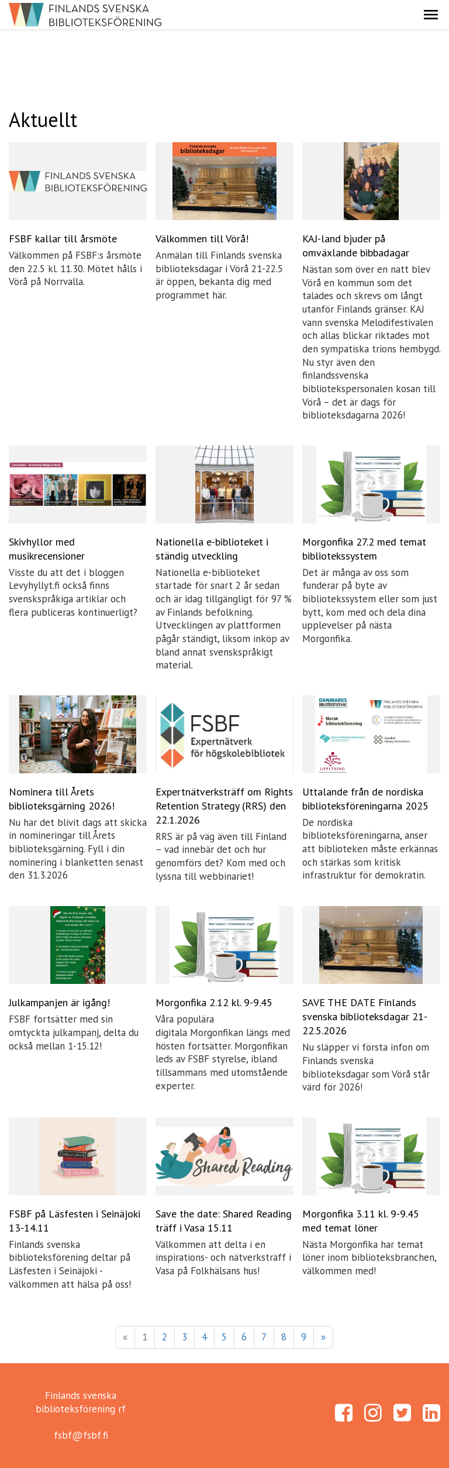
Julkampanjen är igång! (59, 1002)
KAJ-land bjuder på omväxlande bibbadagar (355, 245)
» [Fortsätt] (323, 1336)
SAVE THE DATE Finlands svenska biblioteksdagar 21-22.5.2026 (364, 1016)
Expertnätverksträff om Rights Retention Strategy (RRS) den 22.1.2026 (224, 805)
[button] (431, 14)
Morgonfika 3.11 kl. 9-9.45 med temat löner (360, 1220)
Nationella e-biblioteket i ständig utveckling (212, 548)
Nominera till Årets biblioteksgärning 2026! (62, 798)
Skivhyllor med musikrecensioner (47, 548)
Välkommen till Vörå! (202, 238)
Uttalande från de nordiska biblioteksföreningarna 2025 (365, 798)
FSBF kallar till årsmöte (63, 238)
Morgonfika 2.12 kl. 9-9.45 (214, 1002)
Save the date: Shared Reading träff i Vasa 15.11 (224, 1220)
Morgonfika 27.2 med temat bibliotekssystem (364, 548)
